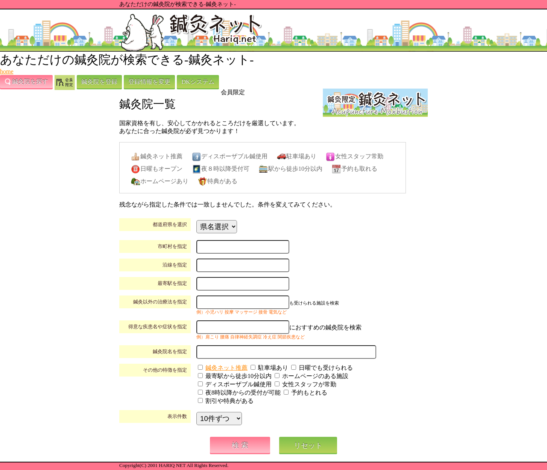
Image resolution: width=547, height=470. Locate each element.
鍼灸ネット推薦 (226, 367)
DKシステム (197, 81)
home (7, 71)
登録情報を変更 (149, 81)
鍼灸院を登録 (99, 81)
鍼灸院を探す (26, 81)
